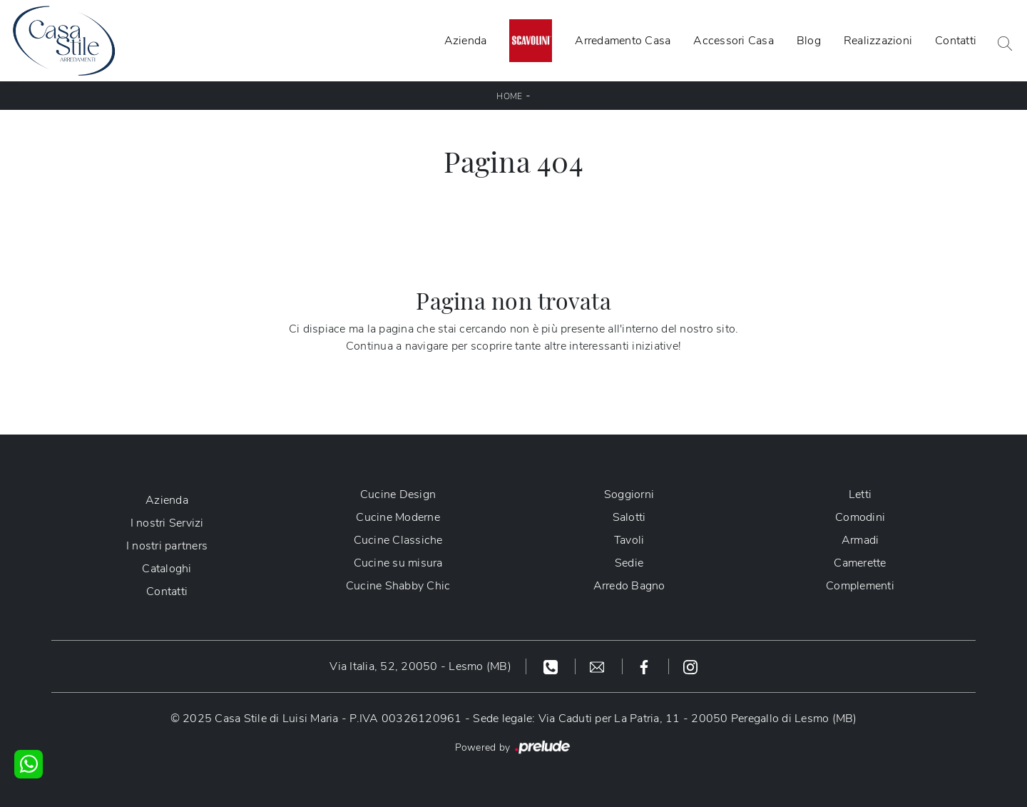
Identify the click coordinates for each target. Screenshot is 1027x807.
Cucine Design (398, 494)
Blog (809, 41)
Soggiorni (629, 494)
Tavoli (629, 540)
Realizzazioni (878, 41)
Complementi (860, 586)
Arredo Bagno (629, 586)
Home (509, 96)
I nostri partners (167, 546)
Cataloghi (166, 569)
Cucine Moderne (398, 517)
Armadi (860, 540)
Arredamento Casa (622, 41)
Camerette (860, 563)
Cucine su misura (398, 563)
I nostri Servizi (167, 523)
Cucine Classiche (398, 540)
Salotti (629, 517)
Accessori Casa (733, 41)
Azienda (465, 41)
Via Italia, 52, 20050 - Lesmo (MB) (420, 666)
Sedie (629, 563)
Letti (860, 494)
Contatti (955, 41)
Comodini (860, 517)
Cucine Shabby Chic (398, 586)
